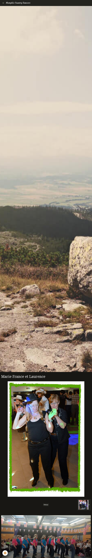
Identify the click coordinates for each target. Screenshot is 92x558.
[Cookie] (5, 553)
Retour (46, 505)
